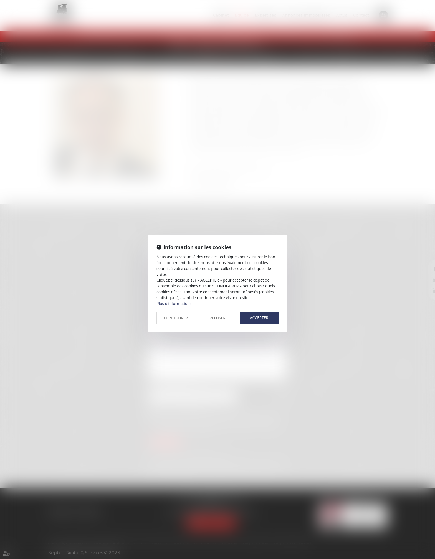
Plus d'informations (173, 303)
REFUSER (217, 317)
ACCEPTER (259, 317)
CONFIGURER (176, 317)
